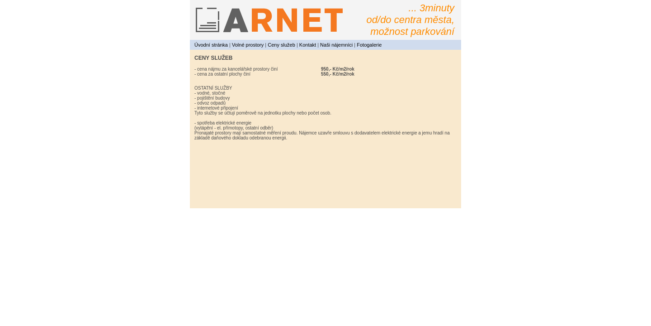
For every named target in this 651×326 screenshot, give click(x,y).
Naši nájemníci (336, 45)
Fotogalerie (369, 45)
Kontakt (307, 45)
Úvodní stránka (211, 45)
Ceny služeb (281, 45)
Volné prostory (248, 45)
